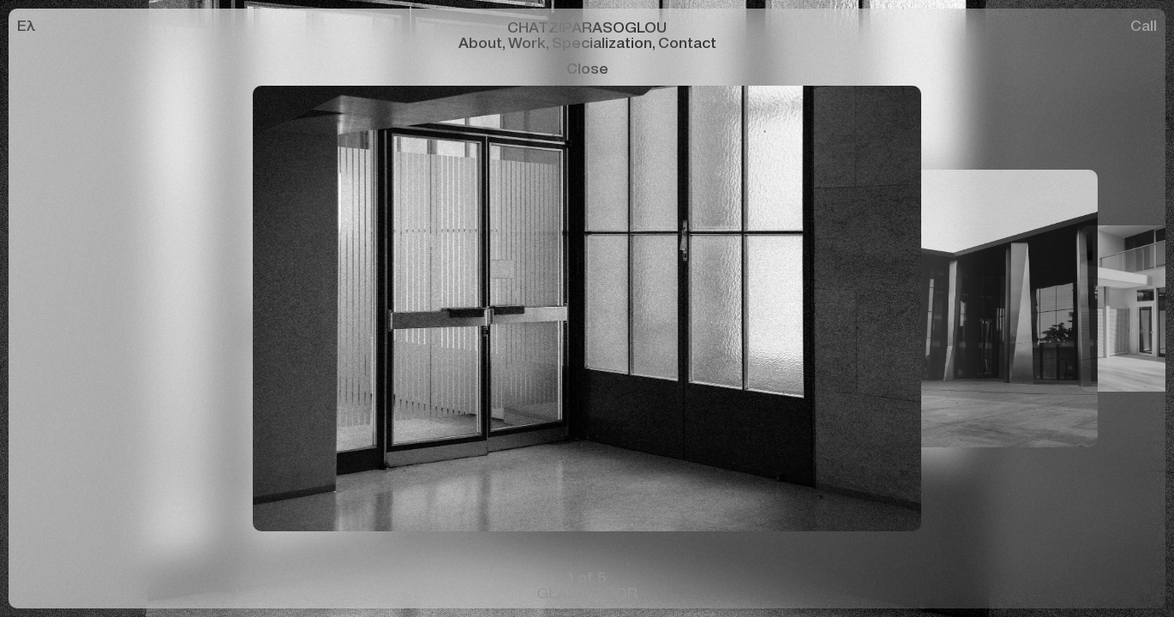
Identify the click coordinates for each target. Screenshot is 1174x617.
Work (530, 41)
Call (1143, 24)
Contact (687, 41)
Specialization (605, 41)
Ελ (26, 24)
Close (587, 67)
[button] (293, 308)
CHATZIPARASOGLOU (587, 26)
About (483, 41)
